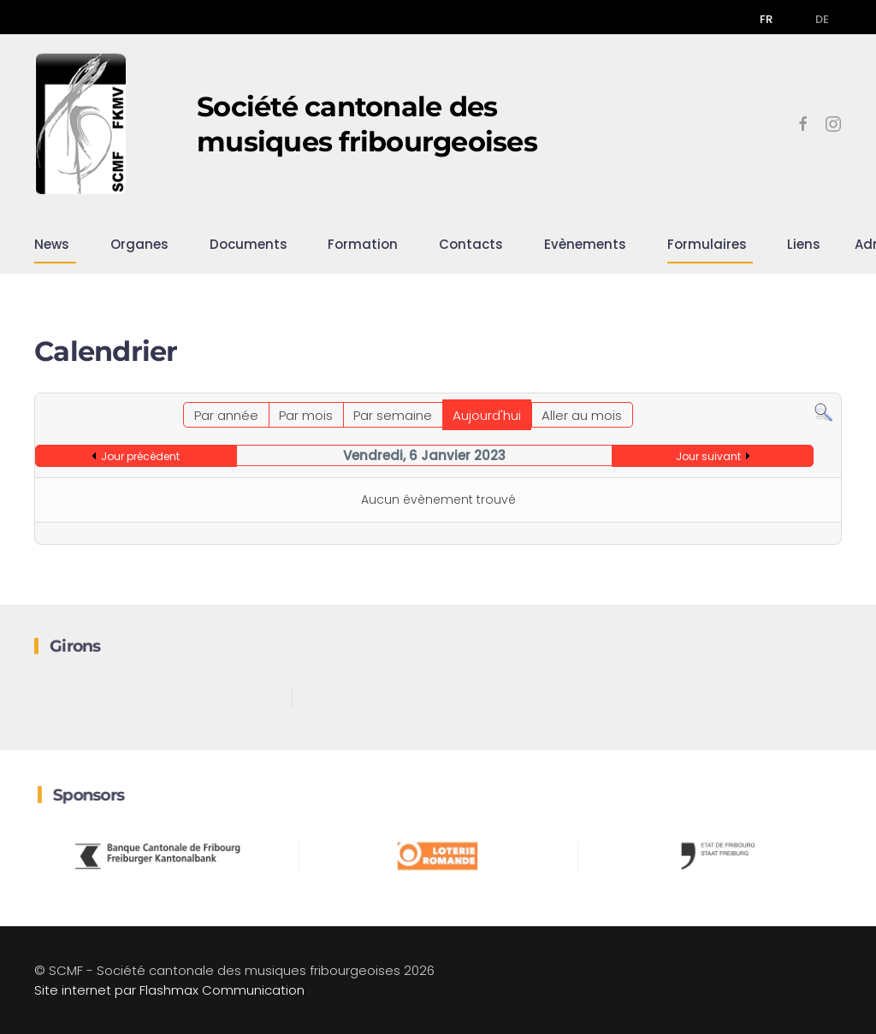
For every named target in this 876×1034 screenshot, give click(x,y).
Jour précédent (140, 456)
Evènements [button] (585, 244)
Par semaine (392, 415)
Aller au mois (582, 415)
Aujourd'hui (487, 415)
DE (822, 19)
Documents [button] (248, 244)
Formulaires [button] (707, 244)
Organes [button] (139, 244)
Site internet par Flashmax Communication (169, 990)
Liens (803, 244)
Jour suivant (708, 456)
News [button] (51, 244)
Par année (226, 415)
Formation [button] (363, 244)
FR (766, 19)
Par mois (306, 415)
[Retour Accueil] (81, 124)
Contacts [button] (471, 244)
